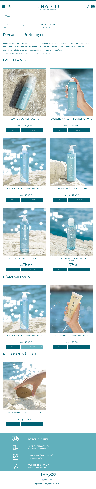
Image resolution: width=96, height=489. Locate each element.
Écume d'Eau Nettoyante (24, 119)
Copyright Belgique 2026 (54, 484)
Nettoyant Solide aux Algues (24, 413)
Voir (13, 130)
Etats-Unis (48, 480)
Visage (8, 16)
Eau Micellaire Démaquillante (24, 188)
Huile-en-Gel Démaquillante (71, 335)
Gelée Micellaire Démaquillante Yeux (71, 259)
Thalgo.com (37, 484)
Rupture (36, 346)
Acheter (32, 130)
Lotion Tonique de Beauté (24, 258)
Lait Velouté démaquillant (71, 188)
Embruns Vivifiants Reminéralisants (71, 119)
